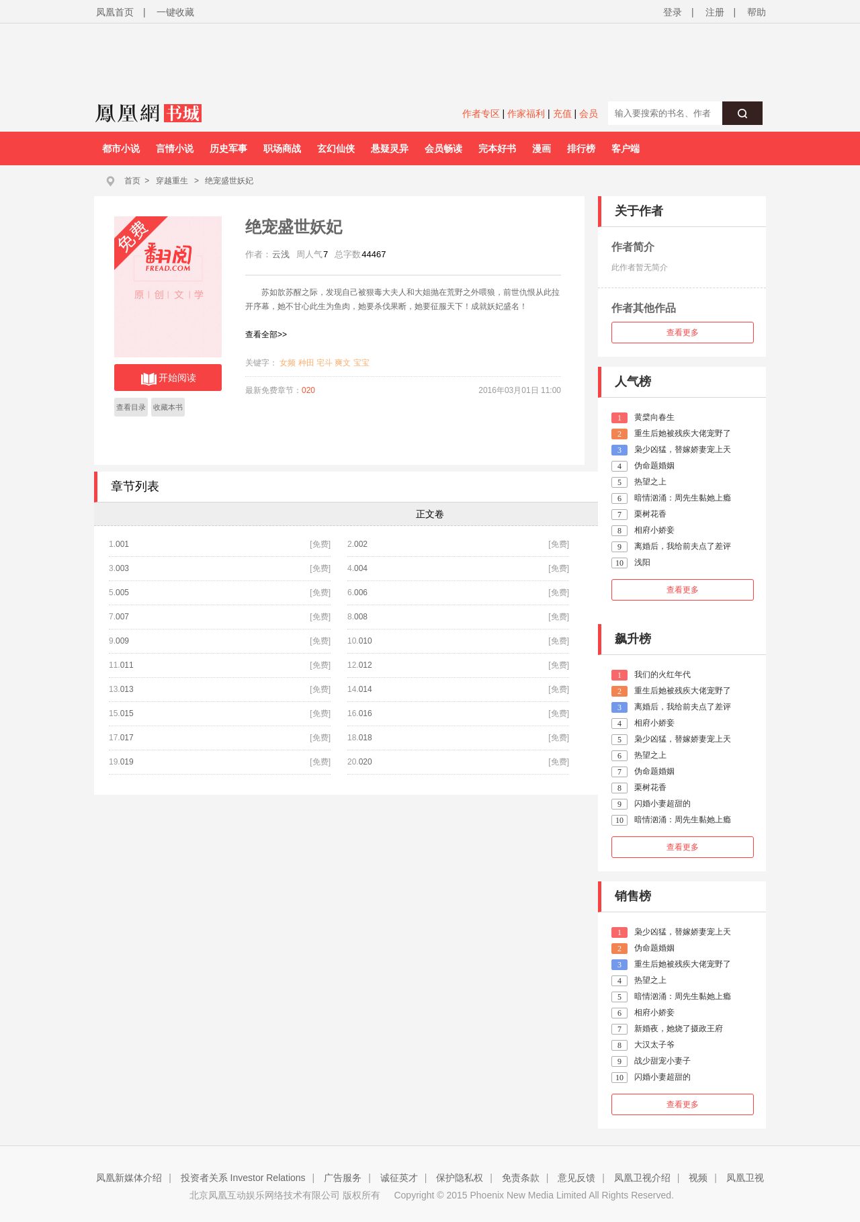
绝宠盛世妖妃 (229, 180)
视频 (698, 1177)
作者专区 (481, 113)
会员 (588, 113)
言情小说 (175, 148)
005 (122, 592)
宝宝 (361, 362)
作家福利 (526, 113)
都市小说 (121, 148)
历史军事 (228, 148)
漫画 (541, 148)
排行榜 (581, 148)
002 (361, 544)
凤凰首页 (115, 12)
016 (365, 713)
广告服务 (342, 1177)
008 (361, 616)
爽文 (343, 362)
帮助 (756, 12)
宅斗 (324, 362)
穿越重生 (172, 180)
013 (127, 689)
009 (122, 641)
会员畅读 (443, 148)
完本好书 (497, 148)
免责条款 (521, 1177)
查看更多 (682, 332)
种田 (306, 362)
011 (127, 665)
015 (127, 713)
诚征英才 (399, 1177)
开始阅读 (168, 379)
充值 (562, 113)
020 (308, 390)
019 (127, 762)
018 (365, 737)
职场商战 (282, 148)
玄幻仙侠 (336, 148)
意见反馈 (576, 1177)
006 (361, 592)
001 (122, 544)
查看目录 (131, 407)
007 (122, 616)
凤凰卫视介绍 (642, 1177)
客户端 (625, 148)
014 (365, 689)
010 (365, 641)
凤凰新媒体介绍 (129, 1177)
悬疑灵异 (389, 148)
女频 (288, 362)
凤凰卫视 (745, 1177)
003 (122, 568)
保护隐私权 (459, 1177)
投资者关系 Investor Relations (243, 1177)
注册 (714, 12)
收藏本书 (168, 407)
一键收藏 (175, 12)
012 (365, 665)
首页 (132, 180)
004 (361, 568)
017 (127, 737)
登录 (672, 12)
